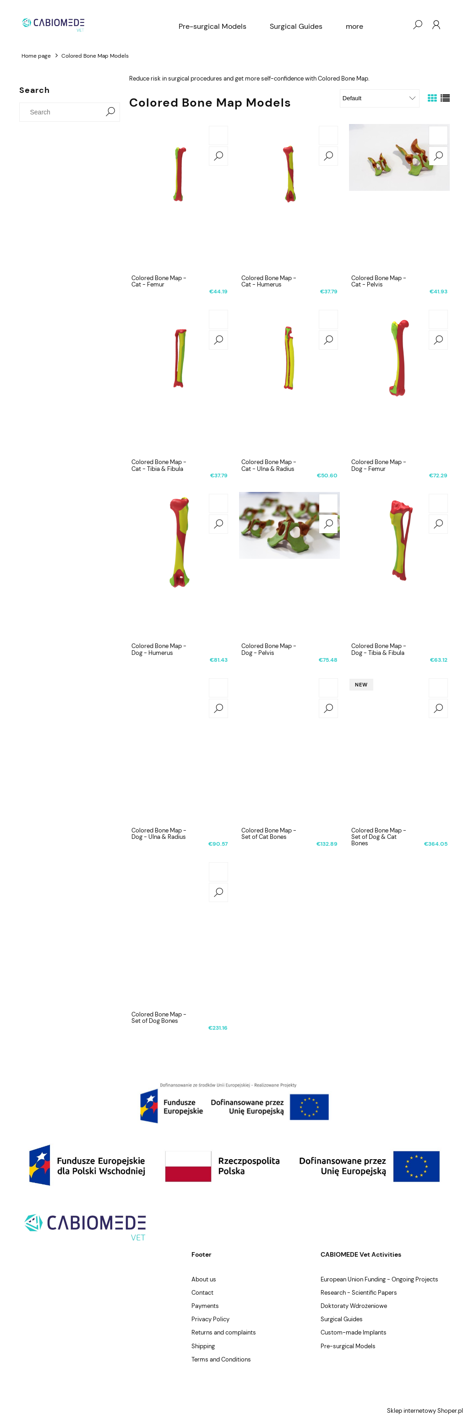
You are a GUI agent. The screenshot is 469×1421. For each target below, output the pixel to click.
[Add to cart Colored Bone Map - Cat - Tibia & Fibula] (218, 319)
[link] (234, 1103)
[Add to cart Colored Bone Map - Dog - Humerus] (218, 503)
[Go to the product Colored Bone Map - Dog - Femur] (399, 381)
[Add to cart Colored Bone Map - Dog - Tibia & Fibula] (438, 503)
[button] (218, 156)
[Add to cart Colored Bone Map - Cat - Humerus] (328, 135)
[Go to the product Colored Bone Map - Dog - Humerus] (179, 565)
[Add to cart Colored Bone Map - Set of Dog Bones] (218, 872)
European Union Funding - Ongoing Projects (379, 1279)
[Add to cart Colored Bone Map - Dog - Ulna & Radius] (218, 688)
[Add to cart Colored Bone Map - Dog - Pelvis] (328, 503)
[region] (234, 1103)
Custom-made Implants (354, 1332)
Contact (202, 1293)
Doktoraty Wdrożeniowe (354, 1306)
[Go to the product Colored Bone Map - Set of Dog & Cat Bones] (399, 749)
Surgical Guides (342, 1319)
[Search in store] (62, 112)
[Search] (110, 112)
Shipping (203, 1346)
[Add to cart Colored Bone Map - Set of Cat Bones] (328, 688)
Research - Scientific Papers (359, 1293)
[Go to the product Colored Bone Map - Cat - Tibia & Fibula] (179, 381)
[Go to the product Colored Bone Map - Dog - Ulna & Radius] (179, 749)
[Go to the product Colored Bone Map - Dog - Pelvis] (289, 565)
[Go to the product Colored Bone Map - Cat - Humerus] (289, 197)
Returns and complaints (223, 1332)
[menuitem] (212, 26)
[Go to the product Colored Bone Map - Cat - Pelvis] (399, 197)
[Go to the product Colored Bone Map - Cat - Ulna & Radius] (289, 381)
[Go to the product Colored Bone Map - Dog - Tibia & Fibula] (399, 565)
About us (203, 1279)
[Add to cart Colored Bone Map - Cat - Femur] (218, 135)
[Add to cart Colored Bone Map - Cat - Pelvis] (438, 135)
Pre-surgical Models (348, 1346)
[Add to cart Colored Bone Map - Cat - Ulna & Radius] (328, 319)
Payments (205, 1306)
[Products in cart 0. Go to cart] (399, 24)
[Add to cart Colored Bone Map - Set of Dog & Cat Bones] (438, 688)
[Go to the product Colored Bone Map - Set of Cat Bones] (289, 749)
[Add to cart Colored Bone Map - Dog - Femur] (438, 319)
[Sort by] (380, 98)
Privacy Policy (210, 1319)
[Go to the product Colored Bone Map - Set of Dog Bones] (179, 933)
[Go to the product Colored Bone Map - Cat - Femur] (179, 197)
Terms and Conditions (221, 1359)
